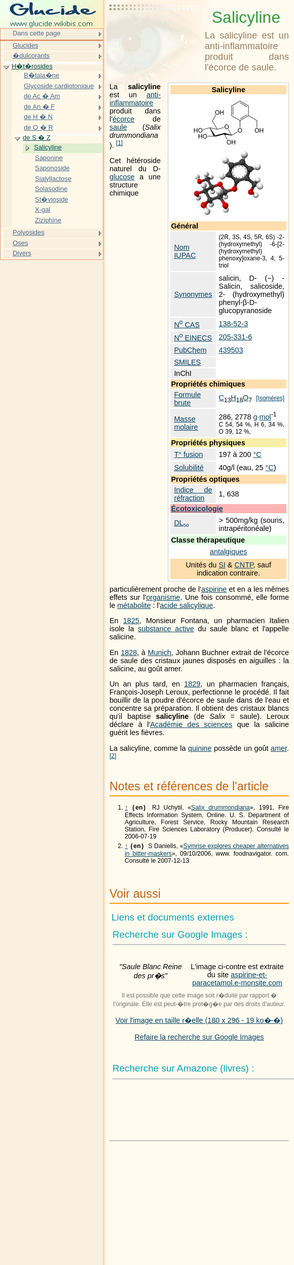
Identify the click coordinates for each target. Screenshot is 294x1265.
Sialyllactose (53, 178)
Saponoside (52, 168)
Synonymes (193, 294)
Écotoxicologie (197, 509)
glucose (122, 177)
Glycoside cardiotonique (59, 86)
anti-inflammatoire (135, 99)
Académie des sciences (191, 724)
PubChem (190, 350)
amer (279, 748)
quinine (199, 748)
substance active (166, 629)
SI (222, 565)
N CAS (187, 325)
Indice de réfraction (193, 494)
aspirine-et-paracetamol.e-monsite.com (237, 981)
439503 (231, 350)
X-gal (42, 209)
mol (265, 417)
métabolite (134, 605)
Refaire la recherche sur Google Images (199, 1039)
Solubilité (188, 468)
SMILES (187, 362)
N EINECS (193, 338)
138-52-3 (233, 324)
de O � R (38, 127)
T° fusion (188, 454)
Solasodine (51, 189)
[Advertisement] (155, 33)
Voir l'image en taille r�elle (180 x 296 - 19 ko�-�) (199, 1022)
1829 (192, 684)
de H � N (38, 117)
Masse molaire (186, 423)
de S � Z (37, 137)
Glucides (25, 45)
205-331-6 (235, 337)
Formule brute (187, 399)
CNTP (243, 565)
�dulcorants (31, 55)
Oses (20, 243)
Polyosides (29, 232)
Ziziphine (48, 220)
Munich (159, 652)
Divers (22, 253)
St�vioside (51, 199)
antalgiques (228, 552)
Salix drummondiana (220, 808)
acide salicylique (186, 605)
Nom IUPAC (185, 251)
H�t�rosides (32, 66)
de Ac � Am (42, 96)
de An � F (39, 106)
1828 (129, 652)
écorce (123, 119)
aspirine (214, 589)
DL (181, 523)
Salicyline (48, 147)
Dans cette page (36, 33)
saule (118, 127)
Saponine (49, 158)
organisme (163, 597)
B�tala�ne (41, 75)
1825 (131, 621)
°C (257, 454)
